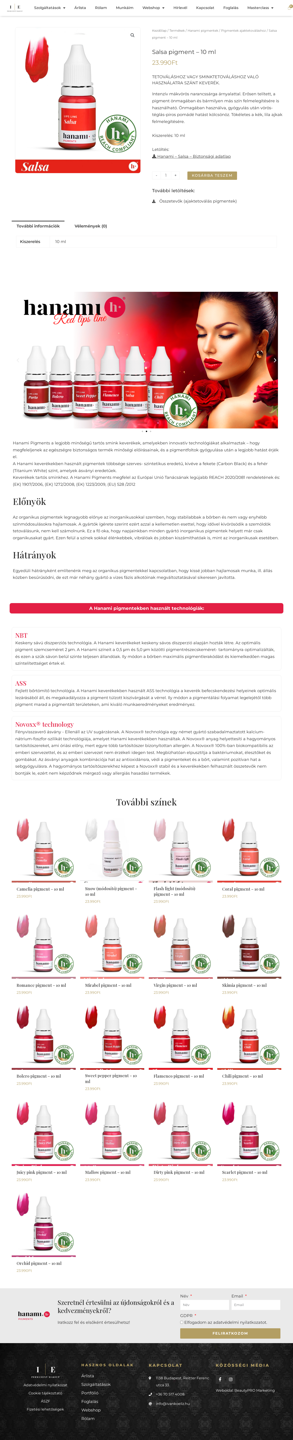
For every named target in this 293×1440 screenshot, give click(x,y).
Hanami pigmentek (203, 31)
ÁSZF (45, 1401)
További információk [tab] (38, 226)
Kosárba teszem (212, 175)
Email (237, 1296)
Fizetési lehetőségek (45, 1409)
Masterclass (260, 8)
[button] (133, 35)
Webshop (153, 8)
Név (184, 1296)
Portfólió (89, 1393)
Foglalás (230, 8)
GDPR (187, 1315)
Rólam (101, 8)
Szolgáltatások (49, 8)
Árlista (80, 8)
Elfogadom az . (225, 1322)
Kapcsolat (205, 8)
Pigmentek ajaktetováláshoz (243, 31)
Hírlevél (180, 8)
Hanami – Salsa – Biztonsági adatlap (191, 156)
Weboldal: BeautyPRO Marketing (245, 1390)
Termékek (177, 31)
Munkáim (124, 8)
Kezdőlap (159, 31)
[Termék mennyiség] (166, 175)
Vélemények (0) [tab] (91, 226)
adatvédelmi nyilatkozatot (239, 1322)
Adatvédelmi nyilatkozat (45, 1385)
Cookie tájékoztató (45, 1393)
